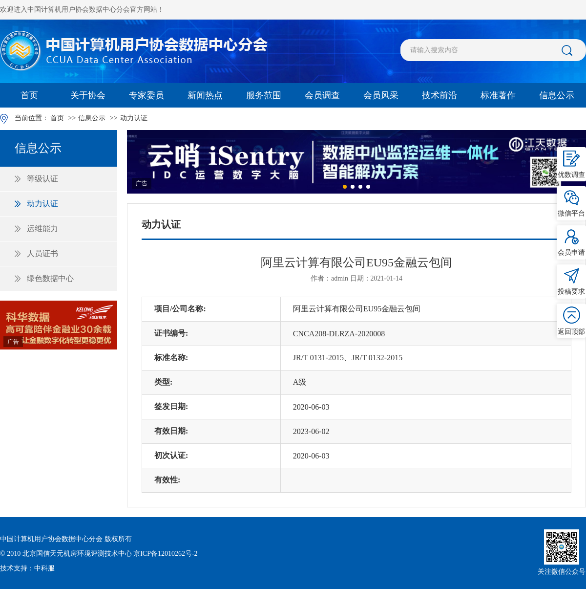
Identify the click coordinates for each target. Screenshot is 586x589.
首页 (29, 95)
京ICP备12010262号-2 (165, 553)
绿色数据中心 (50, 278)
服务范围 (263, 95)
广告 (13, 341)
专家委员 (146, 95)
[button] (345, 187)
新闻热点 (205, 95)
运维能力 (42, 228)
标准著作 (498, 95)
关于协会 (87, 95)
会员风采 (380, 95)
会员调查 (322, 95)
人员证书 (42, 253)
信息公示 (556, 95)
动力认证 (133, 118)
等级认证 (42, 179)
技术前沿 (439, 95)
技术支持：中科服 (27, 568)
